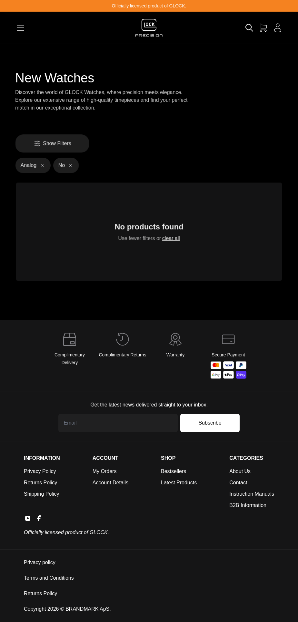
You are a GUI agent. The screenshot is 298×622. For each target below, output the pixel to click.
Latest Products (179, 482)
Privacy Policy (40, 471)
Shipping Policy (41, 494)
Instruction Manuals (251, 494)
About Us (240, 471)
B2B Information (247, 505)
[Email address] (118, 423)
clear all (170, 237)
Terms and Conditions (49, 578)
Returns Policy (40, 482)
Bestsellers (173, 471)
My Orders (105, 471)
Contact (238, 482)
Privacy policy (39, 562)
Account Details (110, 482)
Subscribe (209, 423)
